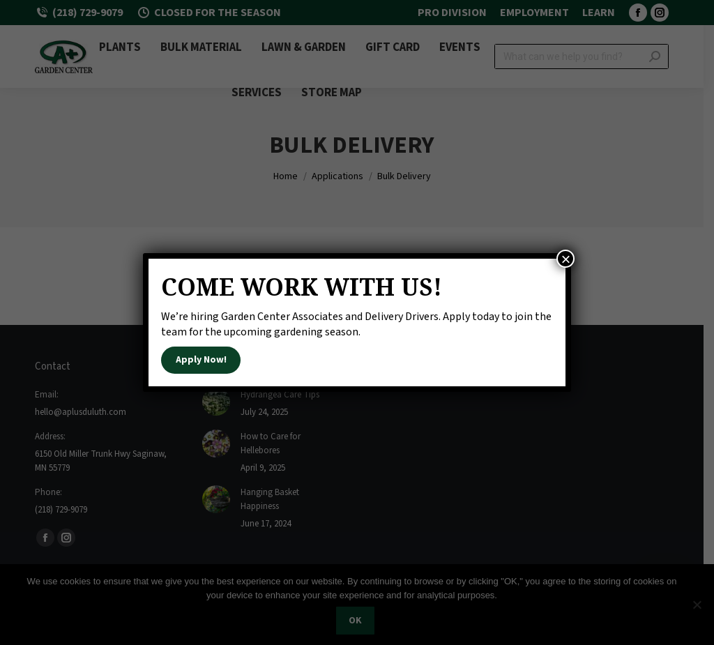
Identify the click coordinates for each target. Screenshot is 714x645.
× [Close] (565, 259)
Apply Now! (201, 360)
